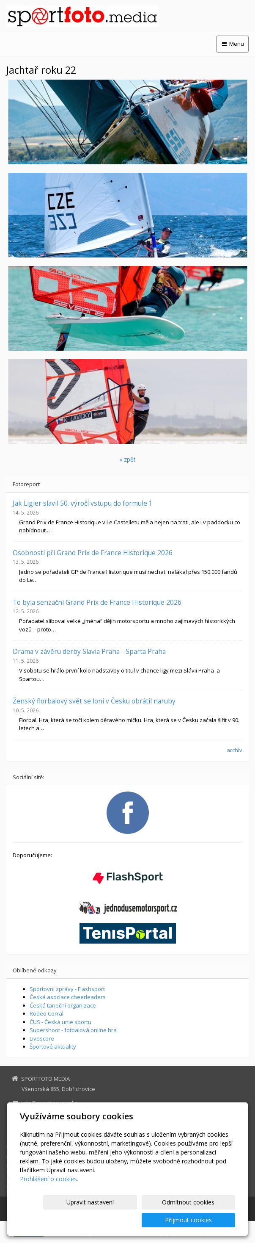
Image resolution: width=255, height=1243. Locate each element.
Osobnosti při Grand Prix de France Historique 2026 (93, 552)
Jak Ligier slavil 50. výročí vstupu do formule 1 (83, 503)
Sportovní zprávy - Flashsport (67, 989)
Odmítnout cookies (133, 1220)
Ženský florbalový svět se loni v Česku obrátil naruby (94, 701)
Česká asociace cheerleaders (68, 997)
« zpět (127, 459)
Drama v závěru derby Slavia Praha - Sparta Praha (89, 651)
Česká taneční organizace (63, 1005)
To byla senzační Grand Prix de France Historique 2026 (97, 602)
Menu (232, 43)
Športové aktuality (53, 1046)
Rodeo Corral (46, 1013)
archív (234, 750)
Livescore (42, 1038)
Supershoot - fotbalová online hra (73, 1030)
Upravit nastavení (64, 1220)
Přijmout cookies (202, 1220)
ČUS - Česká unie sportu (60, 1022)
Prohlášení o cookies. (49, 1197)
